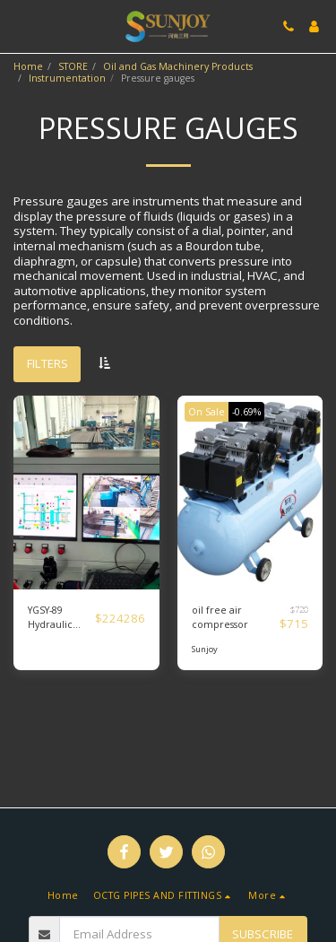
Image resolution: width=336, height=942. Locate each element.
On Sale (206, 412)
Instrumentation (67, 78)
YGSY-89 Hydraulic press (50, 618)
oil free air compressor (220, 617)
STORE (73, 66)
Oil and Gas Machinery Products (178, 66)
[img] (86, 493)
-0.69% (246, 412)
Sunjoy (205, 649)
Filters (47, 363)
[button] (19, 25)
